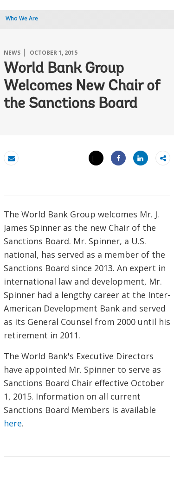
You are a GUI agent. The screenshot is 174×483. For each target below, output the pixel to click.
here (13, 423)
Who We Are (22, 18)
